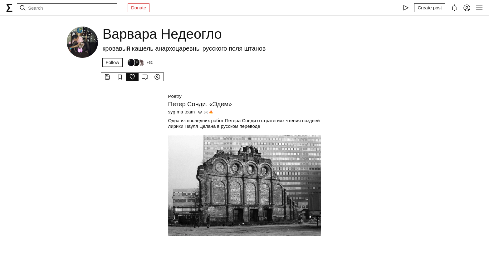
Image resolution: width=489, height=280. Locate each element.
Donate (138, 7)
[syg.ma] (9, 8)
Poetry (175, 96)
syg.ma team (181, 111)
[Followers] (140, 62)
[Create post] (429, 8)
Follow (112, 62)
